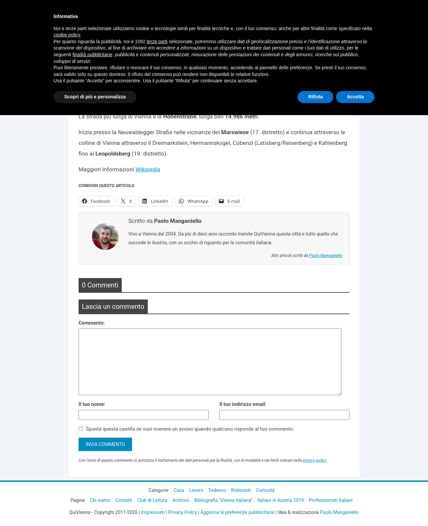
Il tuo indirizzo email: (242, 404)
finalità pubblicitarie (92, 54)
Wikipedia (147, 169)
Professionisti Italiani (331, 500)
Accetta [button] (355, 96)
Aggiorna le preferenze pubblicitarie (237, 512)
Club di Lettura (152, 500)
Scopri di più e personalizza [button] (95, 96)
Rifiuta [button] (315, 96)
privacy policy (314, 460)
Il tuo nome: (92, 404)
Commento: (92, 323)
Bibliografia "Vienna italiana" (223, 500)
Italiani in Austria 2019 (280, 500)
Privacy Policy (182, 512)
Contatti (124, 500)
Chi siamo (100, 500)
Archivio (181, 500)
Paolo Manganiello (325, 255)
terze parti (157, 41)
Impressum (153, 512)
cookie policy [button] (67, 34)
